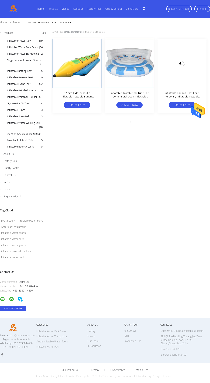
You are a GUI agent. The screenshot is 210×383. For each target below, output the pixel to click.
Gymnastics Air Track (25, 103)
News (6, 182)
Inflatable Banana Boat (25, 77)
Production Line (132, 341)
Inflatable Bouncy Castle (25, 147)
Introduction (94, 346)
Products (53, 8)
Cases (7, 189)
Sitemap (94, 370)
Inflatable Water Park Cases (25, 47)
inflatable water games (13, 245)
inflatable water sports (13, 232)
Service (91, 336)
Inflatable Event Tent (25, 84)
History (91, 331)
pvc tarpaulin (8, 220)
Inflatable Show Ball (25, 116)
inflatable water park (12, 239)
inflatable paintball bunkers (16, 251)
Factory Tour (94, 8)
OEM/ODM (130, 331)
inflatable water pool (12, 257)
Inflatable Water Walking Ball (25, 125)
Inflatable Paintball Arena (25, 90)
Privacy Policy (117, 370)
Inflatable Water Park (25, 41)
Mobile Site (142, 370)
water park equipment (13, 226)
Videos (65, 8)
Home (40, 8)
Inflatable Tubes (25, 110)
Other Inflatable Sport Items (25, 134)
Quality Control (113, 8)
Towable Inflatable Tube (25, 140)
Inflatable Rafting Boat (25, 71)
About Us (78, 8)
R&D (126, 336)
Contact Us (132, 8)
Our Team (93, 341)
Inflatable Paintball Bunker (25, 97)
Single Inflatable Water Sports (25, 62)
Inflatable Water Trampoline (25, 54)
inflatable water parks (31, 220)
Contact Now (77, 105)
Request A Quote (179, 9)
